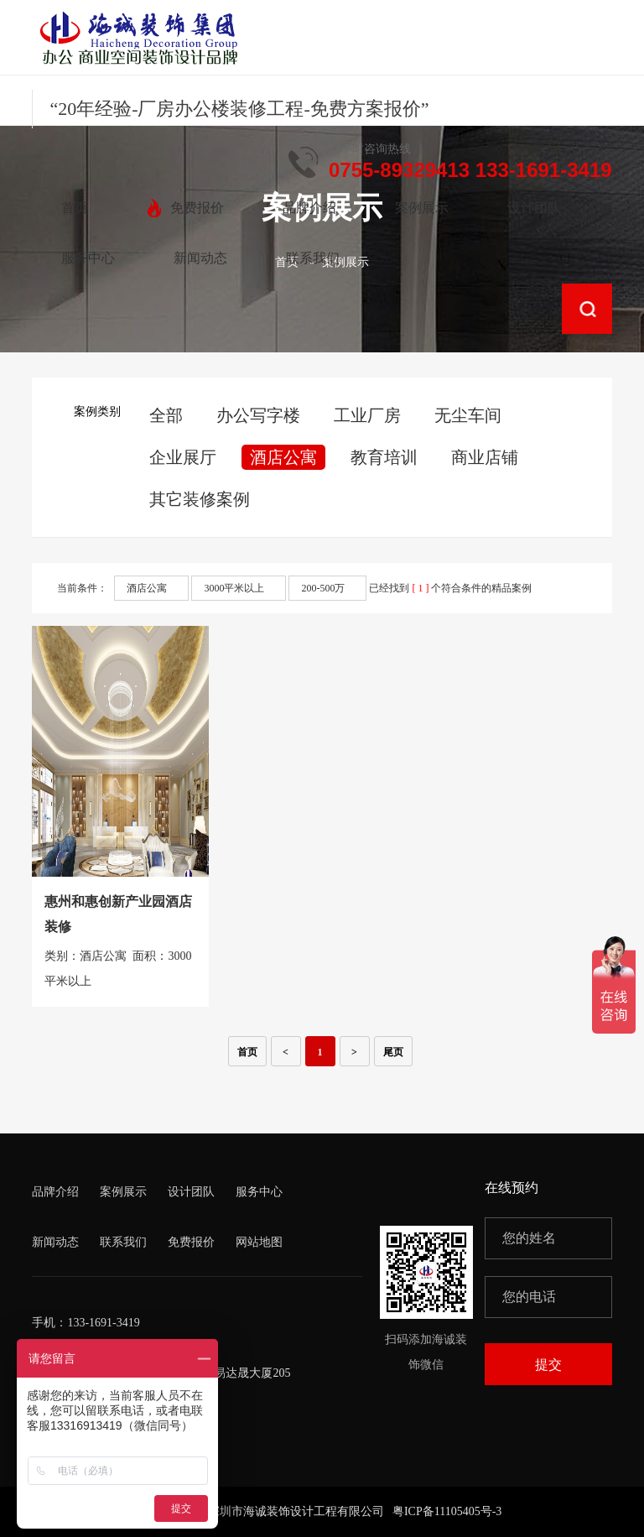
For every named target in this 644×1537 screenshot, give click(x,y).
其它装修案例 (199, 499)
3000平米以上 (234, 588)
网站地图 (259, 1242)
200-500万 (323, 588)
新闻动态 (55, 1242)
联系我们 (123, 1242)
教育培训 (384, 457)
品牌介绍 (55, 1191)
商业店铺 (484, 457)
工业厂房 (367, 415)
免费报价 (191, 1242)
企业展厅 (182, 457)
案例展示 (123, 1191)
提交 (548, 1364)
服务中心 (259, 1191)
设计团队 (191, 1191)
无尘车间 (467, 415)
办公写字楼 (258, 415)
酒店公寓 (283, 457)
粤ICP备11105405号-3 (446, 1511)
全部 (166, 415)
